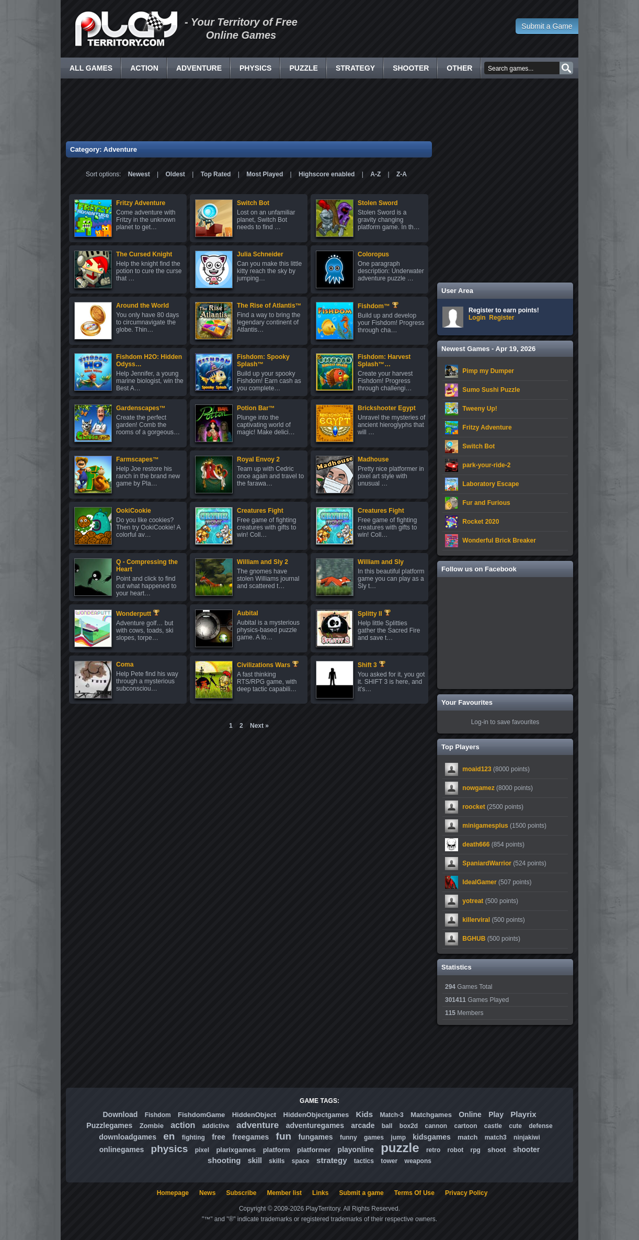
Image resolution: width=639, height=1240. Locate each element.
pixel (202, 1150)
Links (320, 1193)
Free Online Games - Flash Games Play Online (126, 29)
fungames (315, 1137)
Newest (139, 174)
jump (398, 1137)
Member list (284, 1193)
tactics (364, 1161)
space (301, 1161)
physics (169, 1148)
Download (120, 1114)
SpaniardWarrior (486, 863)
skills (276, 1161)
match (467, 1137)
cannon (436, 1126)
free (218, 1137)
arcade (362, 1125)
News (207, 1193)
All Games (91, 68)
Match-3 (391, 1115)
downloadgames (127, 1137)
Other (459, 68)
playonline (356, 1149)
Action (144, 68)
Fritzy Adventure (486, 427)
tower (389, 1161)
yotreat (472, 901)
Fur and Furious (486, 502)
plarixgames (236, 1150)
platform (276, 1150)
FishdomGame (201, 1115)
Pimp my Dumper (488, 371)
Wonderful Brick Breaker (499, 540)
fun (284, 1136)
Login (477, 317)
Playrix (523, 1114)
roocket (473, 806)
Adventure (199, 68)
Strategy (355, 68)
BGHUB (473, 938)
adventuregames (315, 1125)
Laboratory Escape (490, 484)
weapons (418, 1161)
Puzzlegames (109, 1125)
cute (515, 1126)
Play (496, 1114)
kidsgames (431, 1137)
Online (470, 1114)
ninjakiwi (527, 1137)
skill (255, 1160)
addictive (216, 1126)
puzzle (400, 1148)
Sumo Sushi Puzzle (491, 389)
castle (493, 1126)
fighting (193, 1137)
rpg (476, 1150)
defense (540, 1126)
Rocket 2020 (480, 521)
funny (348, 1137)
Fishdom (158, 1115)
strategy (331, 1160)
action (182, 1125)
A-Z (375, 174)
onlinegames (121, 1149)
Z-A (401, 174)
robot (456, 1150)
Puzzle (303, 68)
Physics (255, 68)
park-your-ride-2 (486, 465)
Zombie (152, 1126)
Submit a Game (546, 26)
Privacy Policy (466, 1193)
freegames (250, 1137)
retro (433, 1150)
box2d (409, 1126)
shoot (496, 1150)
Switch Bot (478, 446)
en (169, 1136)
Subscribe (241, 1193)
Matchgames (431, 1115)
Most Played (264, 174)
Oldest (175, 174)
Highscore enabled (327, 174)
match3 (496, 1137)
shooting (224, 1160)
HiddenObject (254, 1115)
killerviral (476, 919)
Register (501, 317)
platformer (313, 1150)
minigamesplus (485, 825)
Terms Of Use (414, 1193)
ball (387, 1126)
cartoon (465, 1126)
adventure (257, 1125)
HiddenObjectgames (316, 1115)
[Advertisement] (319, 109)
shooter (526, 1149)
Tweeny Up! (479, 408)
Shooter (411, 68)
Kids (364, 1114)
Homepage (173, 1193)
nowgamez (478, 788)
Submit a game (361, 1193)
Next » (259, 725)
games (374, 1137)
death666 (475, 844)
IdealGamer (479, 882)
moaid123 (476, 769)
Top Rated (216, 174)
